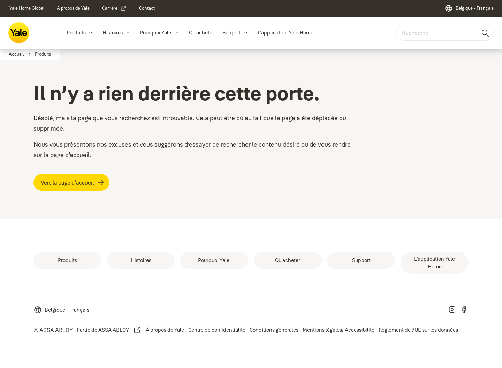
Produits (76, 32)
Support (231, 32)
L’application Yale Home (285, 32)
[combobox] (445, 33)
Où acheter (201, 32)
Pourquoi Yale (156, 32)
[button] (90, 32)
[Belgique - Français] (469, 8)
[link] (27, 8)
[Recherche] (486, 33)
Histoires (112, 32)
